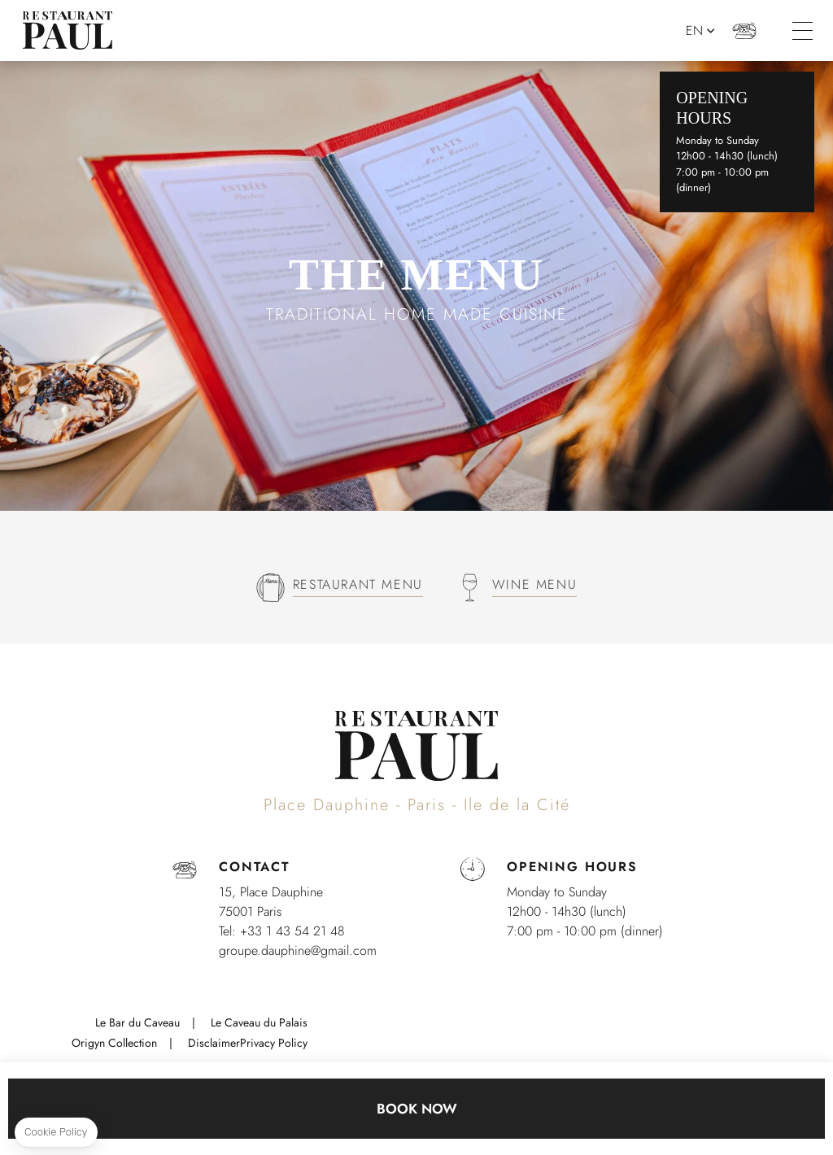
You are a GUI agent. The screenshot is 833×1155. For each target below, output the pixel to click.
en (696, 31)
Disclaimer (214, 1043)
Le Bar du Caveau (137, 1022)
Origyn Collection (114, 1043)
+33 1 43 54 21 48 (747, 30)
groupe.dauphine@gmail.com (298, 950)
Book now (417, 1108)
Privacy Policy (273, 1043)
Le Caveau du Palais (259, 1022)
